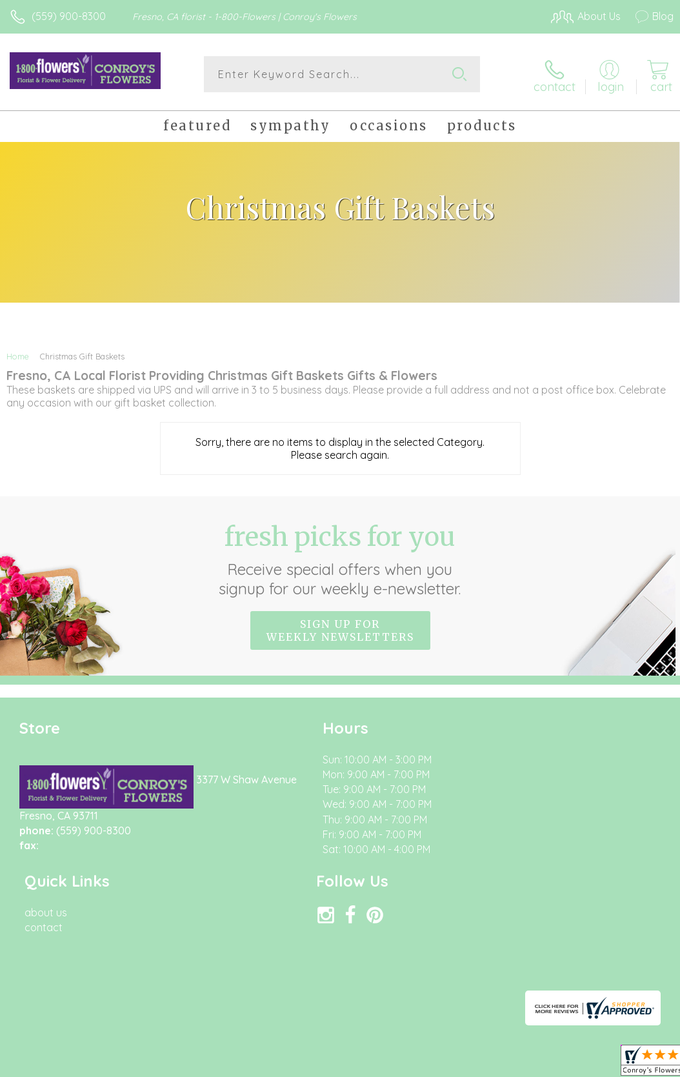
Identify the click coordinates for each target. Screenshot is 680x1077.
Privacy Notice (454, 943)
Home (17, 353)
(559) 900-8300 (69, 16)
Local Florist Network (546, 943)
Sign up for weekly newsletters (340, 628)
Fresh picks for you (340, 557)
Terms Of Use (378, 943)
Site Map (626, 943)
